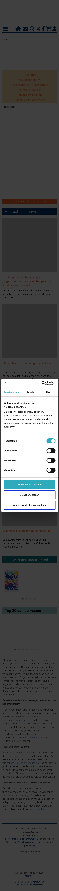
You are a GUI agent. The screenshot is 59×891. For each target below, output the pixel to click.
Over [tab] (48, 392)
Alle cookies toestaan (29, 484)
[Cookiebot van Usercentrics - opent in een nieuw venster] (42, 383)
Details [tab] (30, 392)
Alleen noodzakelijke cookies (29, 505)
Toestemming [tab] (11, 392)
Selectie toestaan (29, 494)
